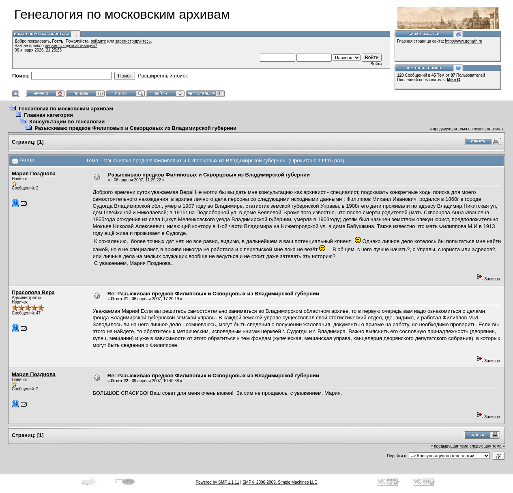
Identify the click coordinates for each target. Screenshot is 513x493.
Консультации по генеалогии (67, 121)
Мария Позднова (34, 173)
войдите (98, 41)
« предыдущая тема (448, 129)
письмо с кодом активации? (71, 45)
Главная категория (48, 115)
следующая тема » (486, 129)
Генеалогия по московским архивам (66, 108)
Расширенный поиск (162, 76)
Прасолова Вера (33, 292)
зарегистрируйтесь (133, 41)
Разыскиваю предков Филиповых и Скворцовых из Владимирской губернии (135, 128)
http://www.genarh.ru (463, 41)
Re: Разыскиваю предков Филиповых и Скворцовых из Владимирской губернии (213, 294)
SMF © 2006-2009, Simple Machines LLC (280, 482)
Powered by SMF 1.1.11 (217, 482)
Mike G (453, 80)
